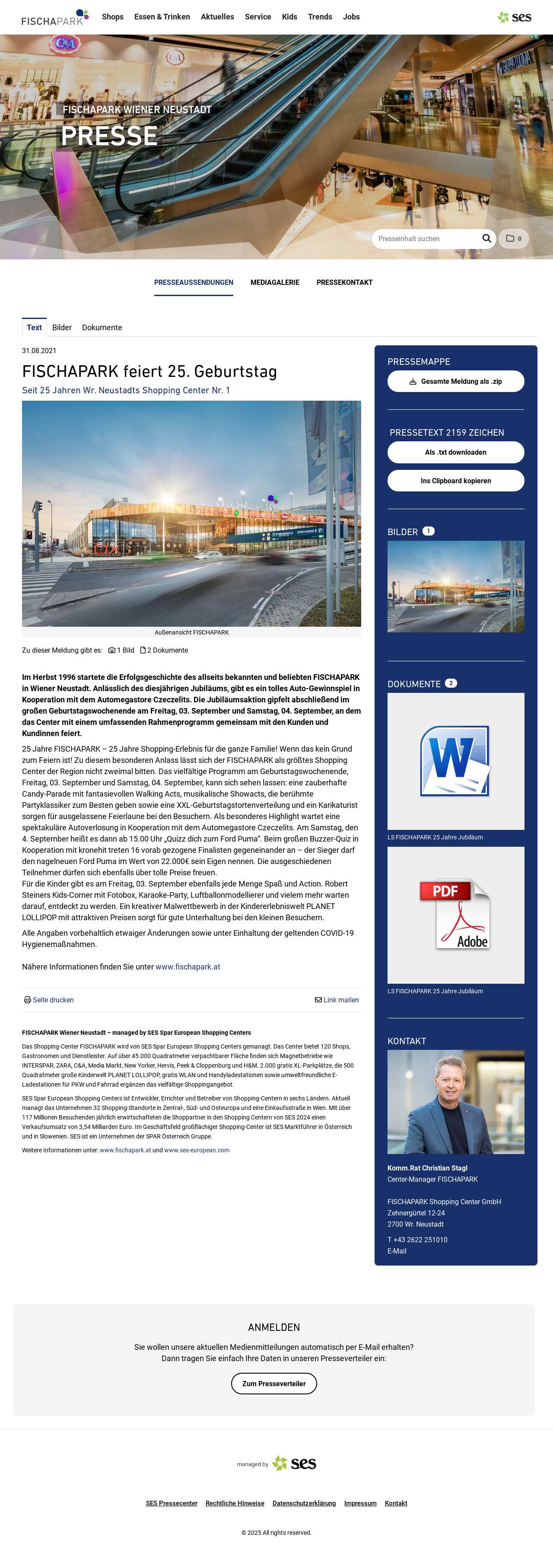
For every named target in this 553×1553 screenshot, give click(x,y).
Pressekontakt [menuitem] (345, 282)
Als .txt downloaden (455, 452)
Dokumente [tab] (102, 327)
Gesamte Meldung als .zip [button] (456, 381)
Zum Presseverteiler (274, 1384)
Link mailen (341, 1000)
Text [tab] (34, 327)
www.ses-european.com (196, 1150)
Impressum (360, 1503)
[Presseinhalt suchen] (434, 239)
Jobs (351, 16)
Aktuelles (217, 16)
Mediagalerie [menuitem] (275, 282)
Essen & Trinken (162, 16)
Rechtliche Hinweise (235, 1503)
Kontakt (396, 1503)
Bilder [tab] (62, 327)
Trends (320, 16)
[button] (487, 239)
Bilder (404, 531)
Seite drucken (53, 1000)
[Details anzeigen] (456, 762)
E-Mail (397, 1251)
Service (258, 16)
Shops (113, 16)
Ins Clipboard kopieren (456, 481)
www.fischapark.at (188, 966)
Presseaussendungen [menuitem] (193, 282)
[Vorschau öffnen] (191, 514)
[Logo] (55, 17)
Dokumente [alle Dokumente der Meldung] (415, 684)
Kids (289, 16)
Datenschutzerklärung (304, 1503)
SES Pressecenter (171, 1503)
